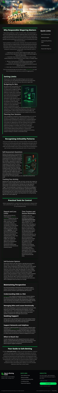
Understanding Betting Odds (46, 41)
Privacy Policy (54, 390)
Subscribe (48, 383)
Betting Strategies (45, 37)
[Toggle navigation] (54, 2)
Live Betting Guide (45, 45)
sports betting (29, 69)
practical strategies (15, 329)
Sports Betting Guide (45, 34)
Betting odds (6, 296)
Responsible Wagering (46, 48)
